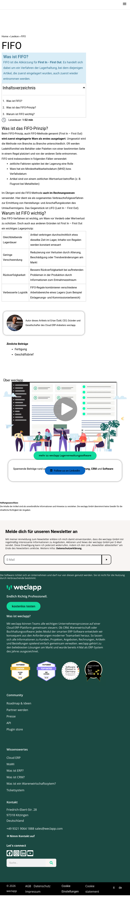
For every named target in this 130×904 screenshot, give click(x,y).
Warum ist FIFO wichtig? (20, 117)
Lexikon (14, 40)
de (120, 890)
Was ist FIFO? (14, 104)
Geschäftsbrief (23, 357)
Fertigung (20, 352)
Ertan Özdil (56, 324)
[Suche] (51, 865)
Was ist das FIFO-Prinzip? (21, 111)
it (114, 890)
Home (5, 40)
